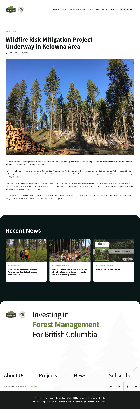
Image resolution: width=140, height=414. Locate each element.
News (97, 11)
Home (8, 31)
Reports (90, 11)
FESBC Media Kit (29, 391)
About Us (56, 11)
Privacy (36, 391)
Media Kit (114, 11)
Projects (64, 11)
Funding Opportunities (77, 11)
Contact (105, 11)
